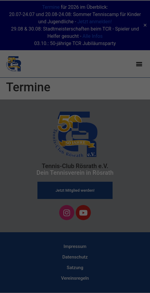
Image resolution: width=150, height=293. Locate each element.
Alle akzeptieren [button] (75, 129)
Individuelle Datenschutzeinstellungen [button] (75, 165)
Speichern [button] (75, 147)
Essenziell (18, 108)
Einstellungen (17, 95)
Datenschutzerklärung (25, 89)
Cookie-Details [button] (48, 178)
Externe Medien (122, 108)
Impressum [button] (104, 178)
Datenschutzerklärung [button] (78, 178)
